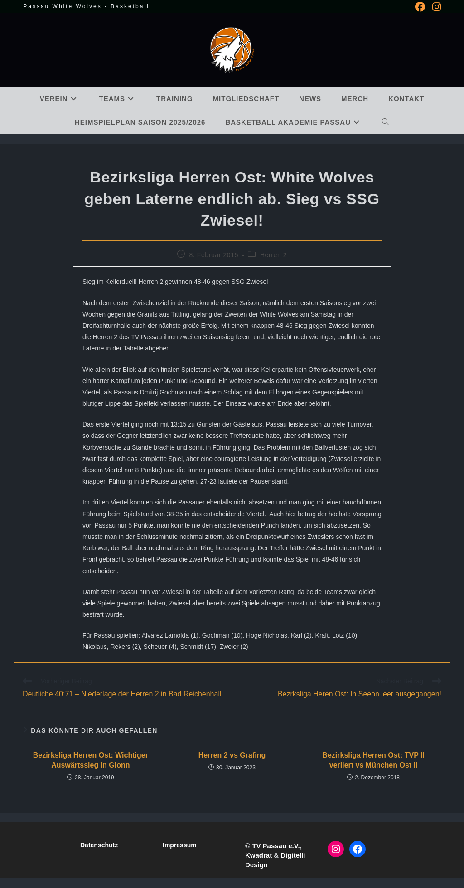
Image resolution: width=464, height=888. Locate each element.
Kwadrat (258, 855)
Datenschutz (99, 845)
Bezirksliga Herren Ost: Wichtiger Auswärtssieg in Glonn (90, 760)
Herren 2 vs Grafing (232, 755)
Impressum (180, 845)
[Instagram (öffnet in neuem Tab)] (435, 7)
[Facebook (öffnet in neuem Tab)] (420, 7)
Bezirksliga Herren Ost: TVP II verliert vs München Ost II (373, 760)
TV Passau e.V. (276, 846)
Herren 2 (273, 255)
